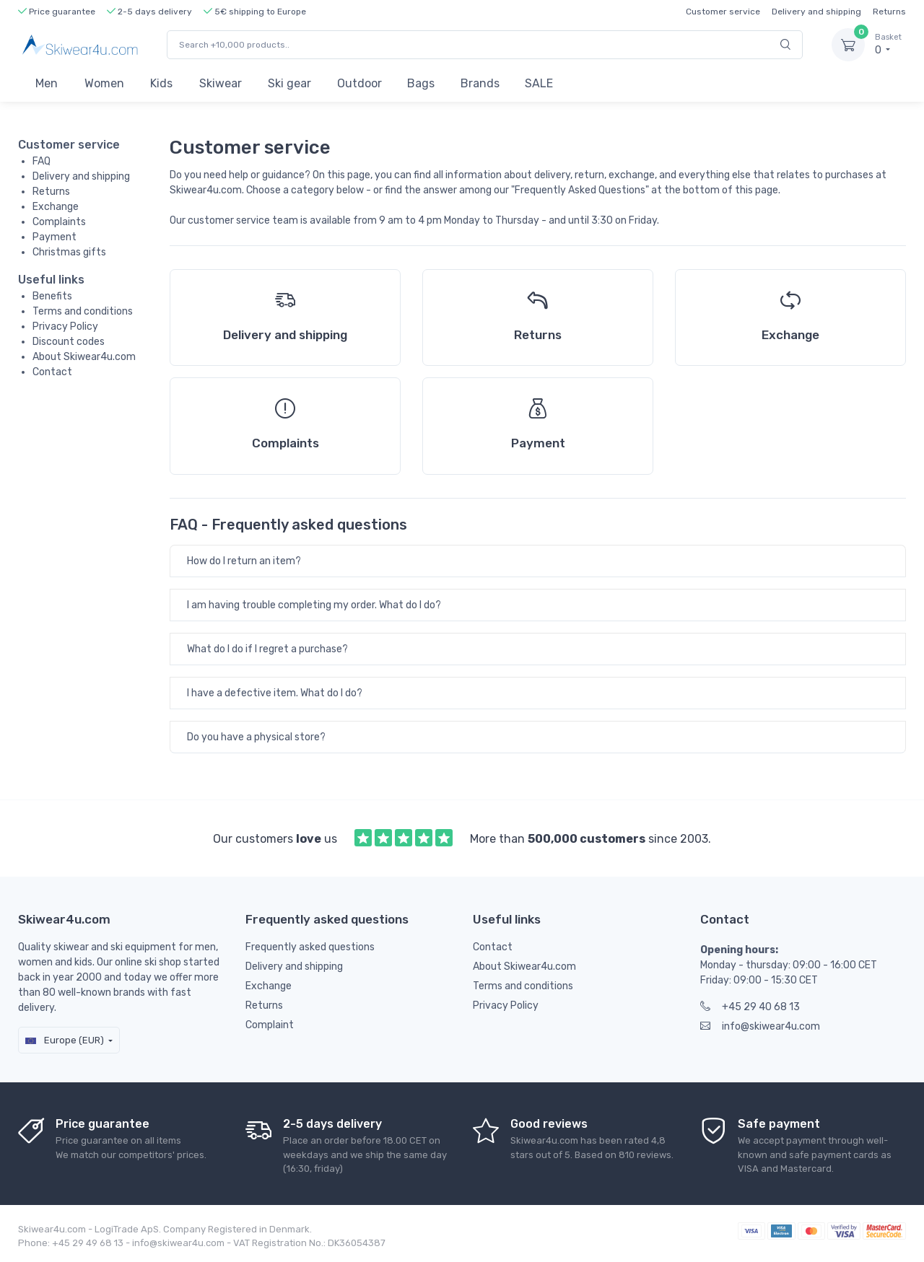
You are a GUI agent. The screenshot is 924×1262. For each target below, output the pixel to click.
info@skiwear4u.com (760, 1026)
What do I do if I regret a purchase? (267, 649)
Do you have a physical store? (256, 737)
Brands (480, 83)
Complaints (59, 222)
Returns (889, 11)
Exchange (55, 207)
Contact (52, 372)
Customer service (723, 11)
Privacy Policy (65, 326)
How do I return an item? (244, 561)
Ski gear (289, 83)
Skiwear (220, 83)
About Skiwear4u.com (84, 357)
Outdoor (359, 83)
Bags (421, 83)
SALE (539, 83)
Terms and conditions (82, 311)
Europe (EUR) (64, 1040)
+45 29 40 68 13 (750, 1007)
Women (104, 83)
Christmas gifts (69, 252)
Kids (161, 83)
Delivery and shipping (816, 11)
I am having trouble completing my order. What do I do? (314, 605)
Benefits (52, 296)
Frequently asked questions (310, 947)
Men (46, 83)
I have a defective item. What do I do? (274, 693)
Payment (54, 237)
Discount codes (68, 342)
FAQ (41, 161)
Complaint (269, 1025)
